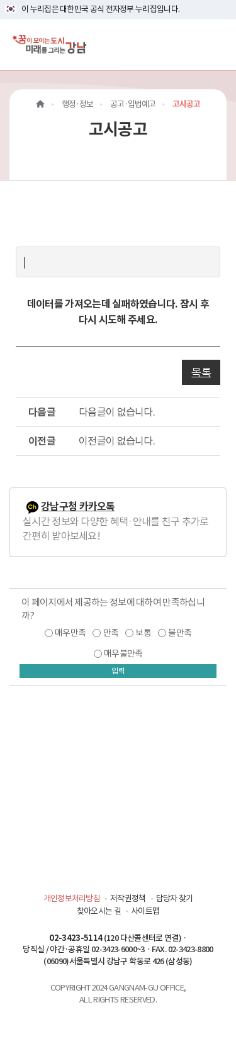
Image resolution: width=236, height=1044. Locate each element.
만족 (111, 632)
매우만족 (70, 632)
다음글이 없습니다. (117, 412)
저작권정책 (128, 898)
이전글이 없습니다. (117, 441)
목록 (201, 372)
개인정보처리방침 (71, 898)
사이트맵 (145, 911)
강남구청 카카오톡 (78, 506)
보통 (143, 632)
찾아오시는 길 (99, 911)
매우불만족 (123, 653)
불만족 (179, 632)
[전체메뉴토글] (216, 44)
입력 (118, 670)
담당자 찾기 (174, 898)
